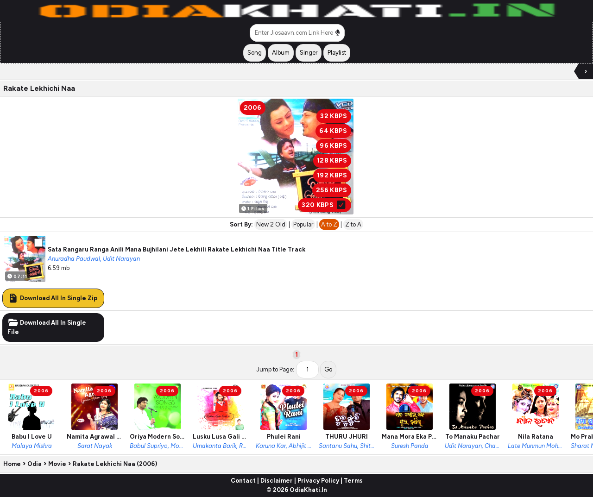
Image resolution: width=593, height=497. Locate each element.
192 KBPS (332, 175)
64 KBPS (333, 131)
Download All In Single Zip (52, 298)
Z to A (353, 224)
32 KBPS (333, 116)
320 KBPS (324, 205)
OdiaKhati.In (308, 489)
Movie (57, 463)
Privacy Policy (318, 480)
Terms (353, 480)
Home (12, 463)
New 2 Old (270, 224)
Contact (243, 480)
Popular (303, 224)
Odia (34, 463)
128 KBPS (332, 160)
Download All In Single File (46, 327)
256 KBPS (331, 190)
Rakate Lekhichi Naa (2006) (115, 463)
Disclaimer (276, 480)
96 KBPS (333, 146)
